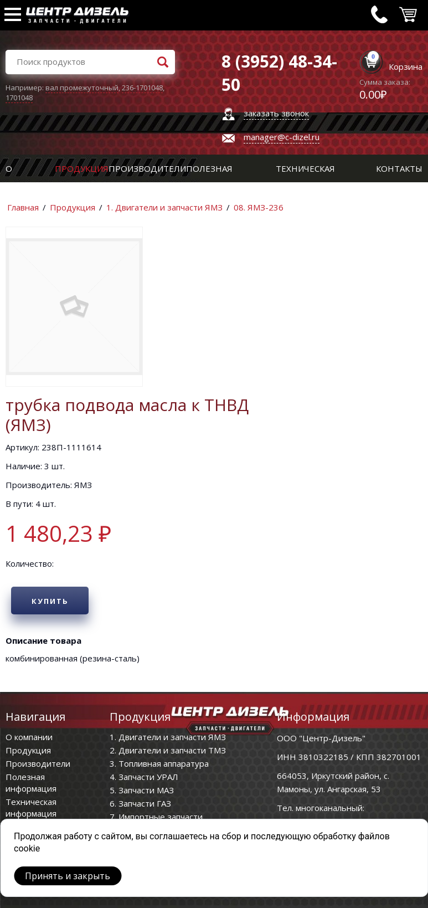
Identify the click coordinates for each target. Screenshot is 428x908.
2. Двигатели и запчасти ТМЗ (168, 750)
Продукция (82, 168)
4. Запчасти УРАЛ (144, 776)
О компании (29, 736)
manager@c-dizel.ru (281, 136)
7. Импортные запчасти (156, 816)
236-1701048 (142, 88)
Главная (23, 207)
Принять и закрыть (67, 876)
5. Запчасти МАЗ (142, 790)
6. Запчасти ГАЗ (140, 803)
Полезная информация (31, 782)
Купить (50, 601)
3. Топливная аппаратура (159, 763)
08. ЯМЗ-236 (258, 207)
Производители (147, 168)
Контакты (399, 168)
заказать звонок (276, 113)
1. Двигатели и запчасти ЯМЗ (164, 207)
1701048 (19, 97)
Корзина (405, 66)
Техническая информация (31, 807)
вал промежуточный (81, 88)
